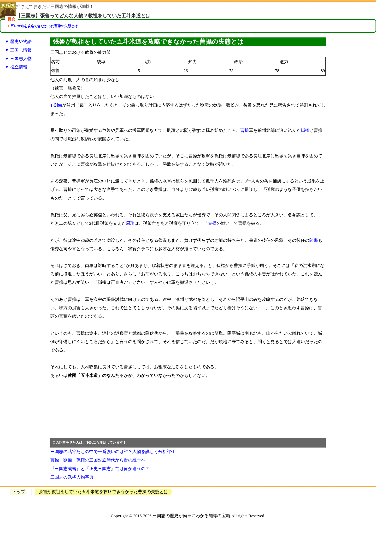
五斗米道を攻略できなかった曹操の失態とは (44, 26)
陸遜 (313, 240)
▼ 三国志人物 (18, 58)
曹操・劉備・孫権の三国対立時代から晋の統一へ (97, 460)
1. (51, 105)
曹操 (244, 130)
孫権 (305, 130)
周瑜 (130, 223)
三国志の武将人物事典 (72, 477)
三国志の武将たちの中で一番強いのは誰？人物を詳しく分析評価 (113, 451)
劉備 (57, 105)
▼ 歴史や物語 (18, 41)
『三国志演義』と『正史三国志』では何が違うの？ (100, 468)
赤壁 (212, 223)
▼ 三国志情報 (18, 50)
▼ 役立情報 (16, 67)
